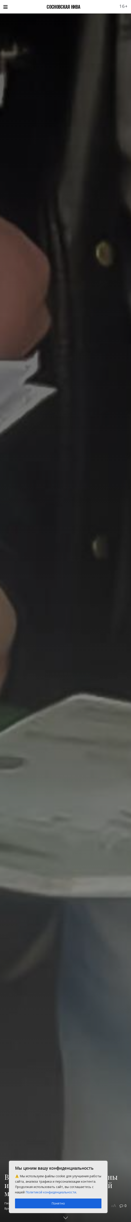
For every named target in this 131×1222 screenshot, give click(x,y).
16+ (123, 6)
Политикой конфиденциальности (51, 1192)
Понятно (58, 1203)
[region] (58, 1187)
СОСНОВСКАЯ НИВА (63, 6)
